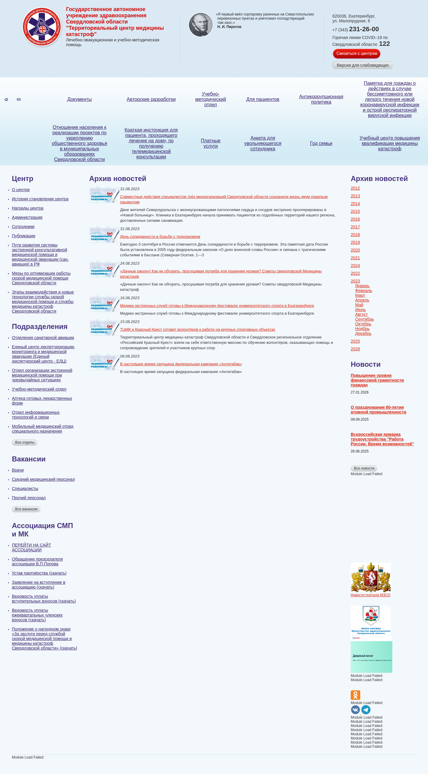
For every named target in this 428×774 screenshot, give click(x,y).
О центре (21, 189)
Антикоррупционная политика (321, 99)
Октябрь (363, 324)
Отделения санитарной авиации (43, 337)
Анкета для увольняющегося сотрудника (262, 143)
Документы (79, 99)
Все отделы (24, 442)
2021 (355, 257)
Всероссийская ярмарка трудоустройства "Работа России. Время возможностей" (382, 439)
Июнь (360, 309)
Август (361, 314)
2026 (355, 349)
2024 (355, 265)
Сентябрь (364, 319)
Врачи (18, 470)
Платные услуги (211, 143)
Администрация (27, 217)
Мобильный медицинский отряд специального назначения (42, 428)
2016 (355, 219)
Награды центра (27, 208)
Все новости (364, 468)
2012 (355, 188)
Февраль (363, 290)
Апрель (362, 300)
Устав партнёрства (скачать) (39, 573)
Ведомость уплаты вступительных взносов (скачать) (44, 598)
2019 (355, 242)
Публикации (23, 235)
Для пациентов (262, 99)
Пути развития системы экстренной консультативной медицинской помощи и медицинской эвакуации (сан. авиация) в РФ (40, 254)
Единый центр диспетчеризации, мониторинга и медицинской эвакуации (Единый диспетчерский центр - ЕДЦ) (43, 353)
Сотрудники (23, 226)
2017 (355, 226)
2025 (355, 341)
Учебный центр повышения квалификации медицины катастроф (390, 143)
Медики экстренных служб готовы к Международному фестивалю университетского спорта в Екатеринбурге (217, 305)
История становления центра (40, 198)
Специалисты (25, 488)
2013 (355, 196)
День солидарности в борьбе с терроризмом (160, 236)
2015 (355, 211)
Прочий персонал (29, 497)
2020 (355, 250)
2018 (355, 234)
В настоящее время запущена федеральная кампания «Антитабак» (181, 364)
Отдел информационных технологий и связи (36, 414)
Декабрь (363, 333)
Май (359, 304)
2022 (355, 273)
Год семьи (321, 143)
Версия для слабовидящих (363, 65)
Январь (362, 285)
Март (360, 295)
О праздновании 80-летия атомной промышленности (378, 409)
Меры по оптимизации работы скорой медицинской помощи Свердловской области (41, 278)
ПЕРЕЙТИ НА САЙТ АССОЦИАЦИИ (31, 547)
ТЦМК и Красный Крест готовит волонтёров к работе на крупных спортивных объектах (197, 329)
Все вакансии (26, 509)
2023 (355, 281)
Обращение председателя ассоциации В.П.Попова (37, 561)
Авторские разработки (151, 99)
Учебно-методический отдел (210, 99)
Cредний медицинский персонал (43, 479)
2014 (355, 203)
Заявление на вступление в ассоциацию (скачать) (38, 584)
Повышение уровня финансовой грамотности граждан (377, 380)
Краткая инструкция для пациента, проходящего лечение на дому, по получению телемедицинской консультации (151, 143)
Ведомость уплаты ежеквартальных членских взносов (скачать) (37, 615)
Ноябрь (362, 328)
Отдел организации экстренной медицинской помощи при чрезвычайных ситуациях (42, 375)
